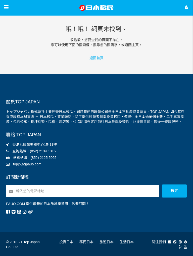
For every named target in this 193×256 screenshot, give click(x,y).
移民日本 (86, 242)
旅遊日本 (107, 242)
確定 (174, 191)
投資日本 (66, 242)
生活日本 (127, 242)
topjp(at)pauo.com (27, 164)
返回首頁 (96, 58)
